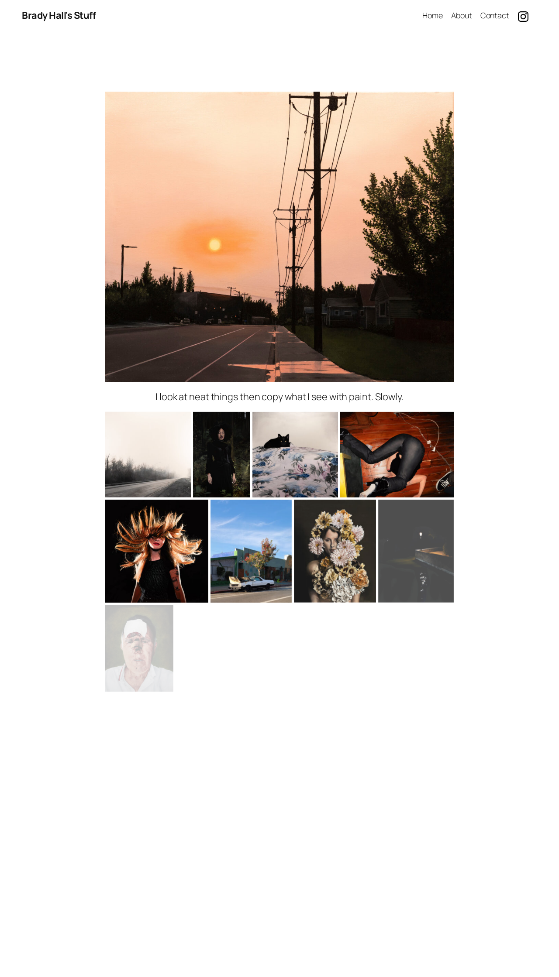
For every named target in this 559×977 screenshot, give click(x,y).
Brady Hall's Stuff (59, 15)
